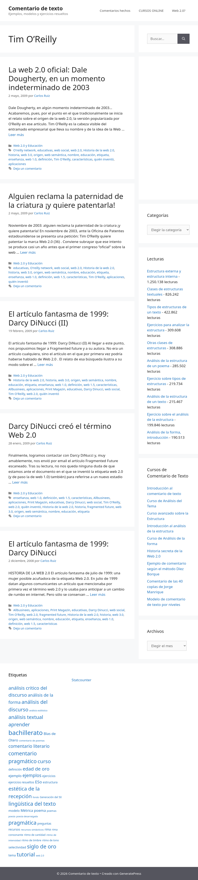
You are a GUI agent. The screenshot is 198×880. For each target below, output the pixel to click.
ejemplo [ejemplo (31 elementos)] (15, 775)
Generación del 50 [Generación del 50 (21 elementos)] (51, 797)
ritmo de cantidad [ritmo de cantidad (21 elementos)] (34, 835)
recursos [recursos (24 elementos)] (14, 829)
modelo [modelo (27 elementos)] (14, 810)
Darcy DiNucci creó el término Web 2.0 (59, 430)
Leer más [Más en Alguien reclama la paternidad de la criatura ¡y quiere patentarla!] (28, 252)
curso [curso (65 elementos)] (44, 761)
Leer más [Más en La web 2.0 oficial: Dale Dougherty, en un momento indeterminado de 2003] (16, 134)
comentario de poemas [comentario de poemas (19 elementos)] (32, 740)
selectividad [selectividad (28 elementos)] (17, 847)
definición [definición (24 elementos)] (15, 769)
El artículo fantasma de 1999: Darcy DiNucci (58, 548)
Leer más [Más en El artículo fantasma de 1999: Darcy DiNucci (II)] (45, 364)
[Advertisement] (168, 128)
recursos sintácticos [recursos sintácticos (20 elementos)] (32, 829)
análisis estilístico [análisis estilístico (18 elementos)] (38, 710)
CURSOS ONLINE (151, 10)
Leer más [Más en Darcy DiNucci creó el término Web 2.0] (20, 482)
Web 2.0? (178, 10)
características (82, 159)
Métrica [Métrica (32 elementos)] (27, 810)
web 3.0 (26, 155)
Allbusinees (16, 389)
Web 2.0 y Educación (27, 146)
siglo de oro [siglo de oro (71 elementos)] (41, 846)
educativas (45, 150)
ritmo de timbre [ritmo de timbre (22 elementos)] (31, 840)
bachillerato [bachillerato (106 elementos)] (25, 732)
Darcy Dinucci (93, 389)
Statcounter (81, 679)
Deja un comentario (27, 169)
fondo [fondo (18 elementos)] (36, 797)
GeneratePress (130, 873)
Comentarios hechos (115, 10)
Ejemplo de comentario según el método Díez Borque (166, 568)
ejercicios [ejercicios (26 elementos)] (48, 776)
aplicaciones (17, 164)
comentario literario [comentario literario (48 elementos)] (29, 746)
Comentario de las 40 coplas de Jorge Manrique (165, 586)
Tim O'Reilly (62, 159)
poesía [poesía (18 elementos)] (11, 816)
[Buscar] (184, 39)
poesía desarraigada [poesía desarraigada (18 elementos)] (27, 816)
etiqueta (103, 155)
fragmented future (100, 507)
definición (45, 159)
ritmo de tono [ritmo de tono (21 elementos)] (50, 840)
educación (88, 155)
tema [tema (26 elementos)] (12, 855)
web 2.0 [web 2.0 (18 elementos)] (40, 855)
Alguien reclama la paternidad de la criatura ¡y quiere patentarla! (65, 200)
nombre (73, 155)
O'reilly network (24, 150)
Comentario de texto (35, 8)
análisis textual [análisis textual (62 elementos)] (25, 717)
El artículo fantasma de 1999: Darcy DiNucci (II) (58, 318)
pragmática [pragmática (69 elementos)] (22, 822)
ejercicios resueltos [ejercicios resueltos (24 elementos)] (21, 782)
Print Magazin (55, 389)
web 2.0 (76, 150)
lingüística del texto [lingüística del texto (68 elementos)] (32, 803)
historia (13, 155)
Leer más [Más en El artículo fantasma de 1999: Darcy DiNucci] (97, 594)
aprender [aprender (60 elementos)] (19, 724)
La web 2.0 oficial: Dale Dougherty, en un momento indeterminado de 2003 (56, 78)
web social (61, 150)
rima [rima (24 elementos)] (48, 829)
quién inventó (104, 159)
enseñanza (16, 159)
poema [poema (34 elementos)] (40, 810)
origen (38, 155)
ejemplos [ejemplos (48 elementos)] (32, 775)
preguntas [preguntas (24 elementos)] (44, 823)
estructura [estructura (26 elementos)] (50, 782)
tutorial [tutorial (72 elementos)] (26, 854)
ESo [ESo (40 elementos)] (38, 782)
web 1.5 (59, 277)
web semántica (55, 155)
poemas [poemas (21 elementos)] (52, 811)
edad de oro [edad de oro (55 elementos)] (36, 768)
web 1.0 (31, 159)
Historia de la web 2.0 (98, 150)
